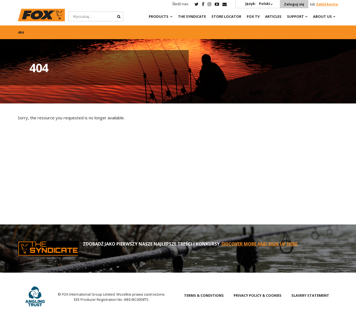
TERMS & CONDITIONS (204, 295)
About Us (322, 16)
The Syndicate (192, 16)
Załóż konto (327, 4)
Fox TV (253, 16)
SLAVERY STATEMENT (310, 295)
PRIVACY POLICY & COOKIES (258, 295)
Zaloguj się (294, 4)
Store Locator (226, 16)
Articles (273, 16)
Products (158, 16)
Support (295, 16)
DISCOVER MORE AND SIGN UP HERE (259, 244)
